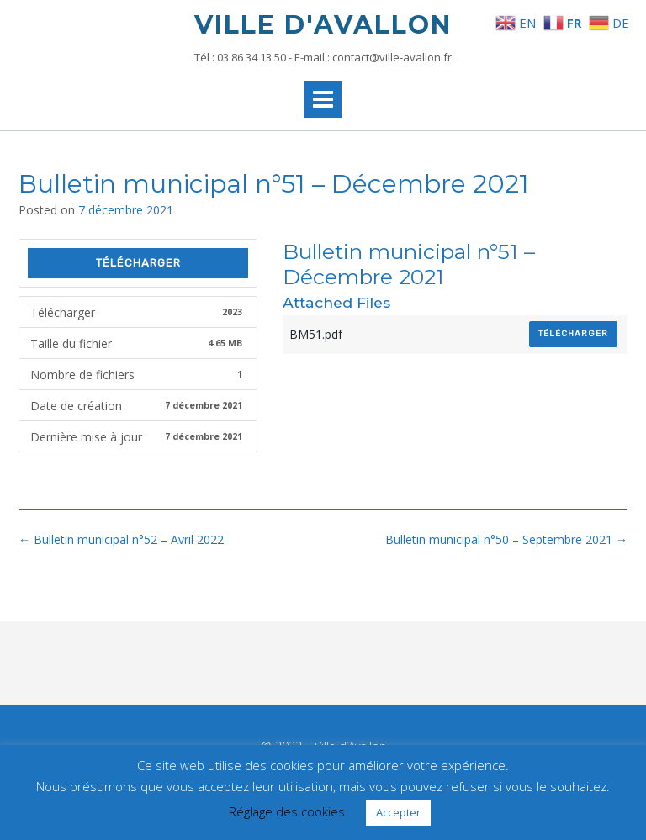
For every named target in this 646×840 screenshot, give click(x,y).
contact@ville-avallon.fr (392, 57)
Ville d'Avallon (323, 24)
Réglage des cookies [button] (287, 811)
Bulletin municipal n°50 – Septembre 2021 (506, 539)
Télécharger (138, 262)
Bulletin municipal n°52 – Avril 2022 (121, 539)
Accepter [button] (398, 812)
